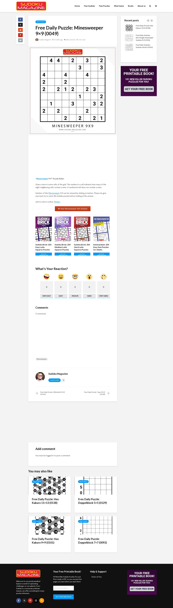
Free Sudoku (89, 6)
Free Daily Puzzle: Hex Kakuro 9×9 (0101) (45, 540)
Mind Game (119, 6)
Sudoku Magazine (43, 40)
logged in (50, 455)
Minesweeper (42, 179)
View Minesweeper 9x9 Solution (74, 209)
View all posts (54, 380)
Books (130, 6)
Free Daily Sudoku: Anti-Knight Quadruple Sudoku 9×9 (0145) (144, 37)
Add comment (70, 40)
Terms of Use (96, 573)
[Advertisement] (72, 157)
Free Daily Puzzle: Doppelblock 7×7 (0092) (92, 540)
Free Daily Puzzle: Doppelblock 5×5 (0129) (92, 501)
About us (142, 6)
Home (77, 6)
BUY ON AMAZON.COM (43, 254)
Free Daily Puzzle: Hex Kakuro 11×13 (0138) (45, 501)
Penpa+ (57, 202)
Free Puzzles (104, 6)
